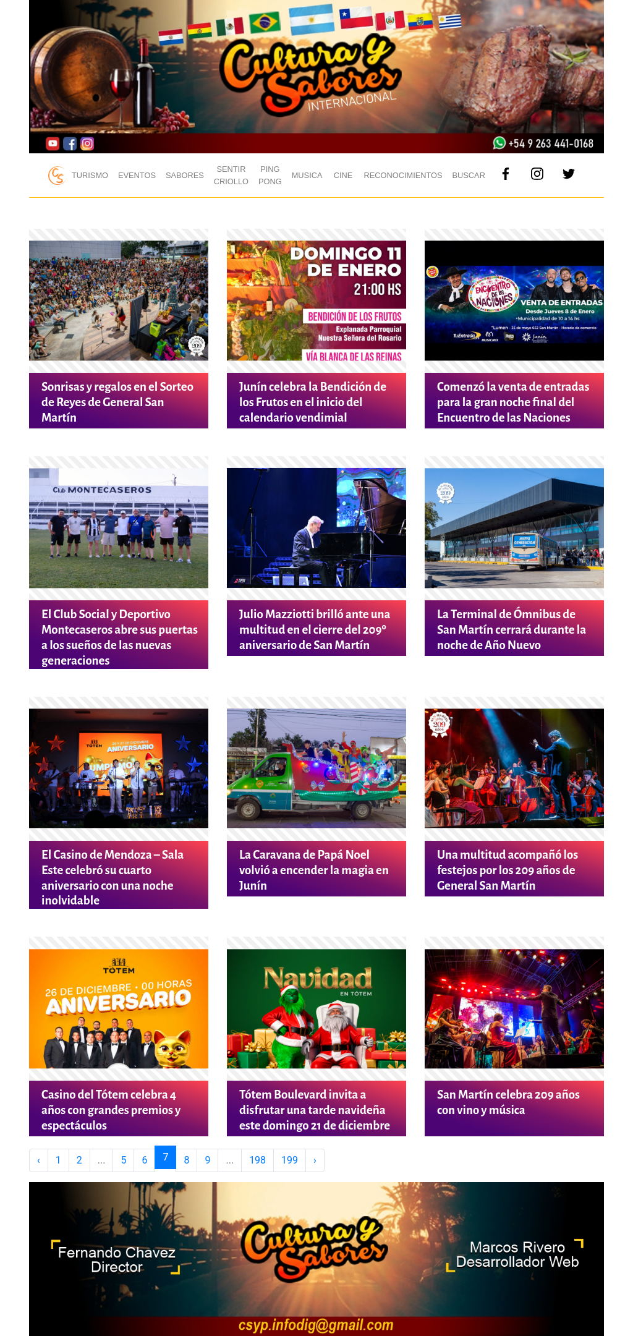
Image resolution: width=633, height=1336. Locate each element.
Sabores (185, 175)
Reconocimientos (403, 175)
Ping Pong (270, 174)
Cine (343, 175)
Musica (307, 175)
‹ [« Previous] (38, 1160)
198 (257, 1160)
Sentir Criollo (231, 174)
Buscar (468, 175)
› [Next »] (314, 1160)
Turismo (90, 175)
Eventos (137, 175)
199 (289, 1160)
